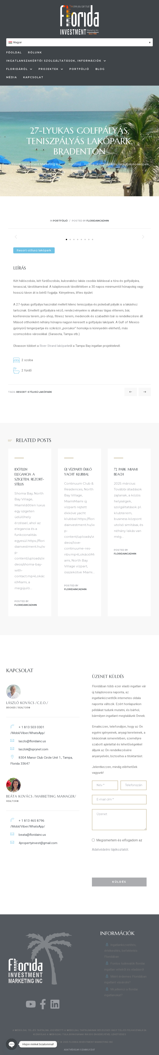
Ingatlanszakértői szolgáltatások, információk (56, 60)
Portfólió (79, 69)
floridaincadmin (98, 220)
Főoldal (14, 52)
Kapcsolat (33, 77)
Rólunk (35, 52)
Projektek (51, 69)
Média (11, 77)
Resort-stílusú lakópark (34, 392)
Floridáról (19, 69)
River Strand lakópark (54, 346)
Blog (100, 69)
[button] (66, 239)
